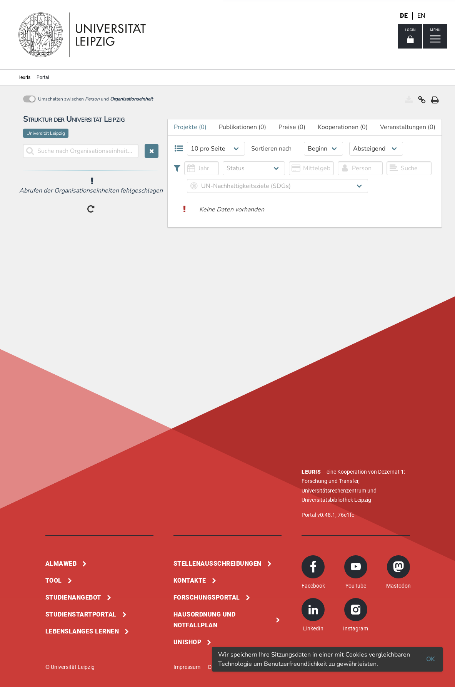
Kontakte (189, 580)
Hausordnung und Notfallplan (204, 620)
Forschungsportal (206, 597)
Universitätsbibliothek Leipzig (336, 500)
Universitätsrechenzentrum (334, 491)
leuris (24, 77)
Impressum (186, 667)
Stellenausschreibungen (217, 563)
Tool (53, 580)
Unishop (187, 642)
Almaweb (61, 563)
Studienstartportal (81, 614)
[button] (421, 101)
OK (430, 659)
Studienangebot (73, 597)
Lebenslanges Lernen (82, 631)
